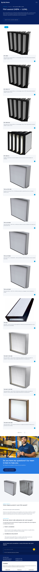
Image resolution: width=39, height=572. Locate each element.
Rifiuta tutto (8, 569)
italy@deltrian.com (18, 560)
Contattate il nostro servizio (11, 19)
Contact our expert (9, 469)
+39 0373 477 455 (18, 558)
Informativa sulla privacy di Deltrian (13, 552)
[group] (19, 47)
